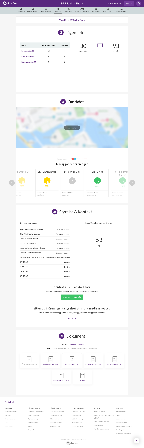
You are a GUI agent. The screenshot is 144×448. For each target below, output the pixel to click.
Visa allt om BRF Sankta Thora (72, 20)
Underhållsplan (33, 422)
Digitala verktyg (33, 419)
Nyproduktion (77, 422)
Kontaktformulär (72, 297)
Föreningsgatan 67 (28, 62)
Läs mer (72, 319)
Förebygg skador (56, 422)
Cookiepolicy (120, 430)
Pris (6, 422)
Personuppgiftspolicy (124, 426)
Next (132, 183)
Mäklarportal (98, 425)
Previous (12, 183)
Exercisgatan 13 (27, 56)
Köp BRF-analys (99, 411)
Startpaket (9, 426)
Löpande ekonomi (34, 415)
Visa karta (72, 128)
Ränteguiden (76, 415)
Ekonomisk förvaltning (35, 411)
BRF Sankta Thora (72, 3)
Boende (73, 345)
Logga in (128, 3)
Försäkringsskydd (56, 415)
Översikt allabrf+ (11, 411)
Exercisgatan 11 (27, 51)
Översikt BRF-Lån (78, 411)
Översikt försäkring (57, 411)
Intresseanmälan (78, 426)
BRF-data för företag (101, 422)
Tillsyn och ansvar (56, 419)
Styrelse (81, 345)
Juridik (30, 426)
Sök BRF (10, 402)
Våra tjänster (113, 3)
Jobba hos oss (121, 419)
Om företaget (121, 411)
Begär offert (32, 430)
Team (118, 415)
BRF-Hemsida (10, 419)
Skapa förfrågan (55, 426)
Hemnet (8, 415)
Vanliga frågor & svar (101, 429)
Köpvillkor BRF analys (123, 433)
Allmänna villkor (121, 422)
